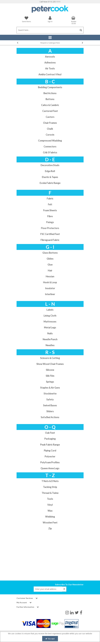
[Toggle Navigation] (50, 37)
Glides (50, 258)
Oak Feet (50, 432)
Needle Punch (50, 339)
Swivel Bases (50, 405)
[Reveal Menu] (50, 37)
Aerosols (50, 56)
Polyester (50, 456)
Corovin (50, 134)
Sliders (50, 411)
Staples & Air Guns (50, 387)
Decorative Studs (50, 165)
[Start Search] (81, 30)
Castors (50, 116)
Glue (50, 264)
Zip (50, 528)
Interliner (50, 294)
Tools (50, 498)
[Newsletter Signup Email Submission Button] (64, 589)
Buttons (50, 99)
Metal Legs (50, 327)
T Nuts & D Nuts (50, 481)
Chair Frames (50, 122)
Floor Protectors (50, 228)
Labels (50, 309)
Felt (50, 204)
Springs (50, 381)
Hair (50, 270)
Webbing (50, 516)
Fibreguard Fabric (50, 239)
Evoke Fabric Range (50, 182)
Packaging (50, 438)
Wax (50, 510)
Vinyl (50, 504)
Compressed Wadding (50, 140)
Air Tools (50, 68)
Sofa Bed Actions (50, 417)
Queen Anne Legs (50, 468)
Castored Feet (50, 111)
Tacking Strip (50, 487)
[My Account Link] (50, 19)
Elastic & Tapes (50, 177)
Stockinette (50, 393)
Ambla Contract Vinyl (50, 74)
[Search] (47, 30)
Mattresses (50, 321)
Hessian (50, 276)
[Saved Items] (26, 19)
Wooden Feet (50, 522)
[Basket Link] (74, 20)
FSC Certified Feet (50, 234)
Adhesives (50, 62)
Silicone (50, 369)
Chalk (50, 128)
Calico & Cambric (50, 105)
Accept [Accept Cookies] (50, 638)
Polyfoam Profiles (50, 462)
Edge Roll (50, 171)
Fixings (50, 222)
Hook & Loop (50, 282)
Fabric (50, 198)
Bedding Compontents (50, 87)
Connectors (50, 146)
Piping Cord (50, 450)
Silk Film (50, 375)
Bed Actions (50, 93)
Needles (50, 345)
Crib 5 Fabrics (50, 152)
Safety (50, 399)
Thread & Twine (50, 492)
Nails (50, 333)
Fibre (50, 216)
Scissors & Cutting (50, 358)
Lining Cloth (50, 315)
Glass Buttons (50, 252)
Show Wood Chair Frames (50, 363)
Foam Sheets (50, 210)
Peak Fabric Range (50, 444)
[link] (67, 612)
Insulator (50, 288)
